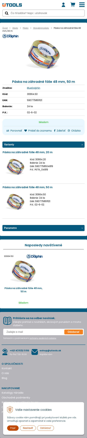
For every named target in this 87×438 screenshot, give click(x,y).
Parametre (10, 228)
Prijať (13, 428)
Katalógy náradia (12, 393)
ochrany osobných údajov (43, 338)
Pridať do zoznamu (38, 130)
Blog (4, 378)
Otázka (74, 130)
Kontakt (7, 368)
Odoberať (74, 332)
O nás (5, 373)
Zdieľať (59, 130)
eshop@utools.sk (50, 350)
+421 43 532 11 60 (19, 350)
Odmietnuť (45, 428)
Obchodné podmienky (16, 397)
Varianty (9, 144)
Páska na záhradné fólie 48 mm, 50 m (27, 187)
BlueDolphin (33, 88)
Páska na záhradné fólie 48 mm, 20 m (27, 152)
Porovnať (14, 130)
